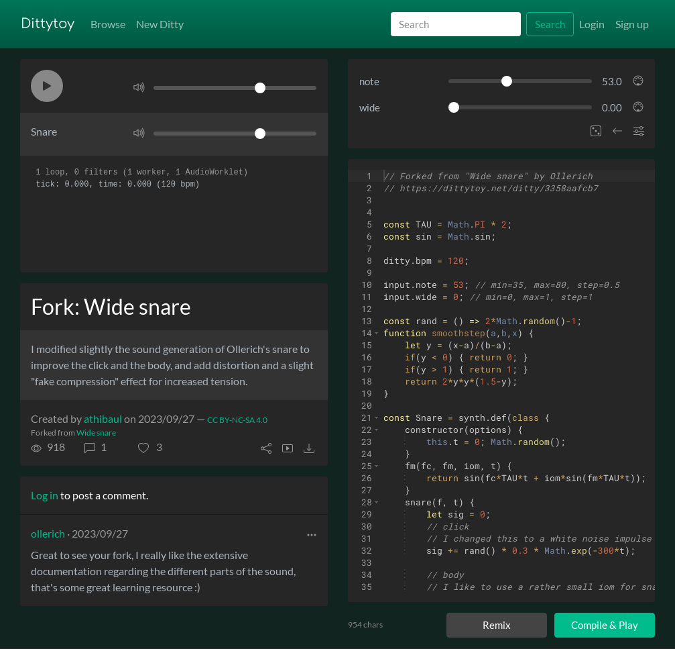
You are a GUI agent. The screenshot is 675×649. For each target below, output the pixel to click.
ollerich (48, 533)
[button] (47, 86)
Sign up (632, 23)
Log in (44, 495)
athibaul (103, 418)
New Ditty (160, 23)
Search (550, 24)
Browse (107, 23)
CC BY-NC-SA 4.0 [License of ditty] (237, 420)
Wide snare (96, 433)
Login (592, 23)
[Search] (456, 24)
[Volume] (235, 88)
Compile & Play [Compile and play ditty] (604, 625)
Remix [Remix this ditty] (497, 625)
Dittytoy (47, 24)
